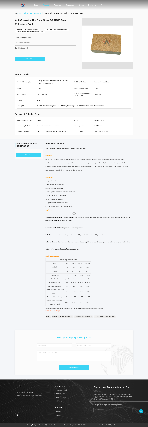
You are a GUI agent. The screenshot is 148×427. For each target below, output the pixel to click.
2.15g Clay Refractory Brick (83, 316)
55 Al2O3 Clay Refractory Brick (62, 316)
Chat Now (30, 59)
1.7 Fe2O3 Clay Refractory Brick (104, 316)
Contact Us (69, 5)
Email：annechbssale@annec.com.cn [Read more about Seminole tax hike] (29, 396)
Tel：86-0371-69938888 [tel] (24, 392)
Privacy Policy (31, 425)
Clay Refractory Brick (36, 13)
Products (46, 5)
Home (36, 5)
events (81, 5)
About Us (57, 5)
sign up (127, 410)
